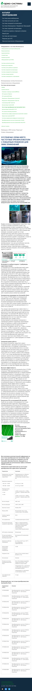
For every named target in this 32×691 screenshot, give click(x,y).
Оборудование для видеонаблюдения (11, 48)
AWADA (3, 87)
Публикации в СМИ (6, 130)
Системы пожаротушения (7, 74)
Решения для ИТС (7, 38)
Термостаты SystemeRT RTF (8, 116)
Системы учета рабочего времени (10, 67)
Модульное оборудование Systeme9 (11, 98)
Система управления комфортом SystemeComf (13, 118)
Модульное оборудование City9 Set (10, 100)
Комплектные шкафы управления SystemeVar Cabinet (14, 113)
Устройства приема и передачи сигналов (14, 31)
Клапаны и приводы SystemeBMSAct (10, 91)
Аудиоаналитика (6, 53)
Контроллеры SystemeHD (8, 105)
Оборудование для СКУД (8, 59)
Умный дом (5, 33)
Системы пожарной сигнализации (12, 23)
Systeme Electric (5, 89)
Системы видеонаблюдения (10, 18)
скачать (17, 436)
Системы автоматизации (9, 36)
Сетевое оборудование (7, 132)
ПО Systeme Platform (7, 94)
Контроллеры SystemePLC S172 (9, 109)
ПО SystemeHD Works (7, 96)
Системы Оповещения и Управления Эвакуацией (16, 26)
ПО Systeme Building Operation (9, 111)
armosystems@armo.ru (6, 681)
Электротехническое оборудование (13, 41)
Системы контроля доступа (10, 21)
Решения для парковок (7, 65)
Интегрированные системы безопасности (11, 81)
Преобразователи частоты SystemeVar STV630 (13, 120)
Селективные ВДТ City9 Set (8, 102)
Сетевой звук (5, 55)
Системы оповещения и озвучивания (10, 76)
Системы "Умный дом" (16, 130)
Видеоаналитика (6, 51)
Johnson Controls (5, 126)
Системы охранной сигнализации (12, 28)
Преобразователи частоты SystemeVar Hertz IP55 (13, 122)
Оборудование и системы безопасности (12, 46)
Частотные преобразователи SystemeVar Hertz (13, 107)
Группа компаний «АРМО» (7, 683)
